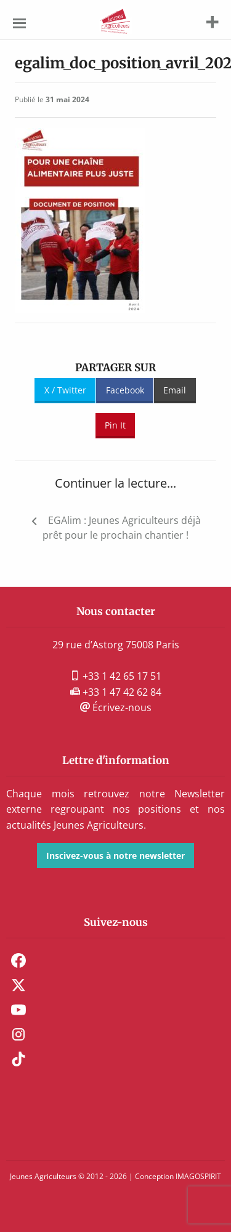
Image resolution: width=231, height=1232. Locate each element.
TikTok (18, 1059)
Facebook (125, 390)
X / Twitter (65, 390)
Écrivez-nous (116, 707)
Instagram (18, 1034)
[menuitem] (115, 960)
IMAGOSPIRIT (198, 1176)
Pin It (115, 425)
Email (174, 390)
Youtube (18, 1009)
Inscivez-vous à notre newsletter (115, 855)
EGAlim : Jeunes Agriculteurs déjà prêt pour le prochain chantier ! (122, 527)
